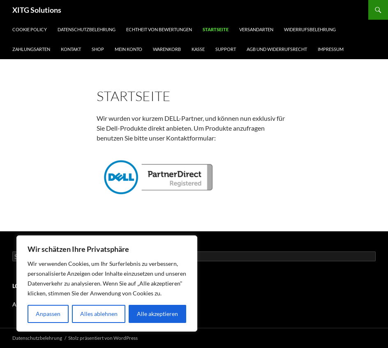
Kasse (198, 49)
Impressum (331, 49)
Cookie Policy (29, 29)
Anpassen (48, 313)
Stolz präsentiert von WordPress (103, 338)
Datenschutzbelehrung (86, 29)
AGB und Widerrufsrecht (277, 49)
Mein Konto (128, 49)
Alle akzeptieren (157, 313)
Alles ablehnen (99, 313)
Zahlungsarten (31, 49)
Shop (98, 49)
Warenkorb (167, 49)
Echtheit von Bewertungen (159, 29)
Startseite (216, 29)
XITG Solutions (36, 9)
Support (225, 49)
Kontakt (71, 49)
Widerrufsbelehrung (310, 29)
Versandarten (256, 29)
